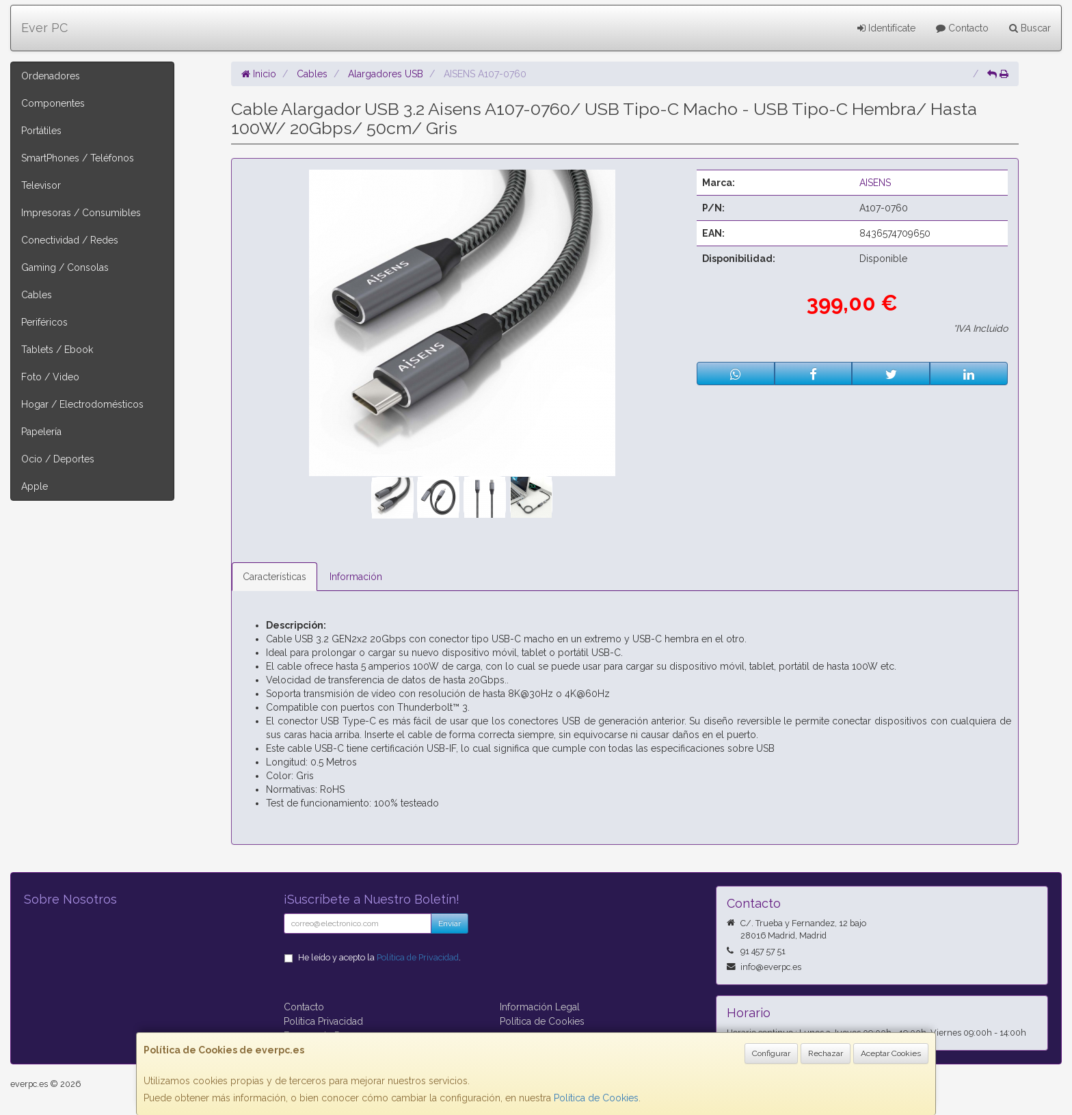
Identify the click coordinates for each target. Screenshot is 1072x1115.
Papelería (41, 431)
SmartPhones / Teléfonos (77, 158)
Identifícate (886, 28)
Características (274, 576)
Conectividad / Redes (69, 240)
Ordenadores (50, 75)
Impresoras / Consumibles (81, 212)
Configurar (771, 1053)
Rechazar (825, 1053)
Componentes (53, 103)
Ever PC (44, 28)
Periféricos (44, 322)
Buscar (1030, 28)
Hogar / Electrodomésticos (82, 404)
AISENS (875, 182)
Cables (36, 294)
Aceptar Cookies (891, 1053)
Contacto (962, 28)
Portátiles (41, 130)
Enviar (449, 923)
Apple (34, 486)
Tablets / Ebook (57, 349)
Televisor (41, 185)
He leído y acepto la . (379, 957)
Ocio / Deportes (57, 459)
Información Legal (540, 1006)
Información (356, 576)
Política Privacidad (323, 1021)
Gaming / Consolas (65, 267)
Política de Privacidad (418, 957)
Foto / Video (50, 376)
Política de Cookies (596, 1097)
